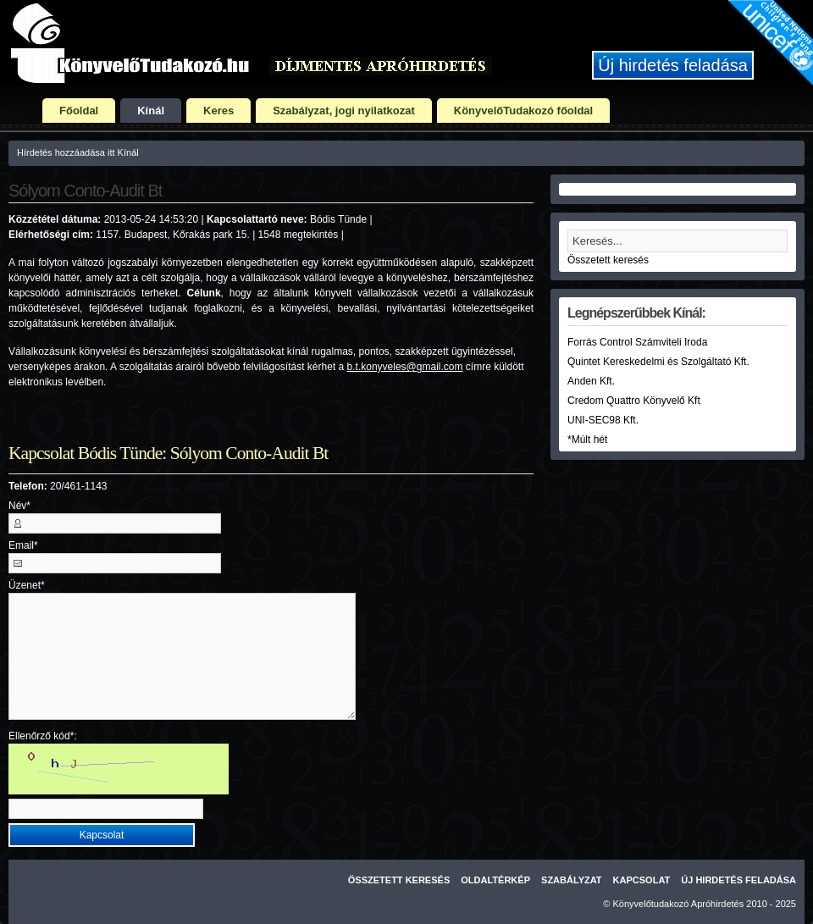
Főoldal (78, 110)
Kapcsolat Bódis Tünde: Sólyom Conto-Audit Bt (168, 453)
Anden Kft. (591, 381)
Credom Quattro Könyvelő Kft (633, 401)
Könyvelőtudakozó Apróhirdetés (678, 904)
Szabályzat (571, 880)
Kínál (150, 110)
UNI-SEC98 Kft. (603, 420)
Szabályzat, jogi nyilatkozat (344, 110)
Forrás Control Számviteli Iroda (637, 342)
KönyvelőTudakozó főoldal (523, 110)
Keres (218, 110)
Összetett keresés (608, 260)
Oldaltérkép (495, 880)
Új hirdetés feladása (673, 65)
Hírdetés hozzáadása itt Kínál (78, 152)
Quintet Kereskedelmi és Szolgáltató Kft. (658, 362)
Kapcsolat (642, 880)
